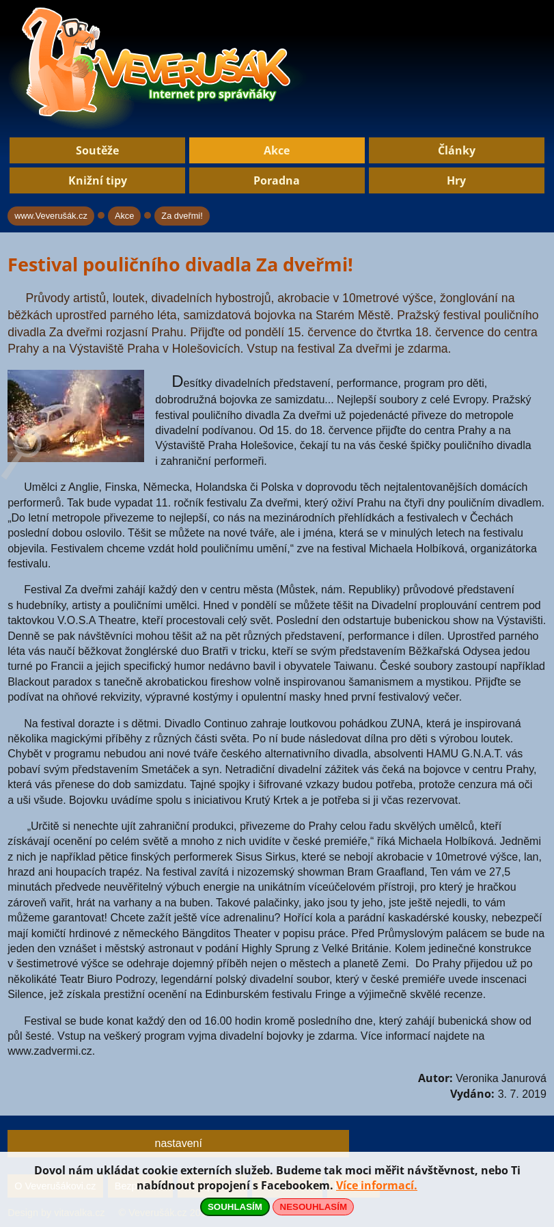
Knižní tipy (97, 180)
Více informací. (376, 1185)
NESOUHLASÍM (313, 1207)
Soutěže (97, 150)
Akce (277, 150)
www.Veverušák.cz (50, 216)
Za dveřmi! (181, 216)
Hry (456, 180)
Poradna (276, 180)
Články (456, 150)
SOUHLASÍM (235, 1207)
